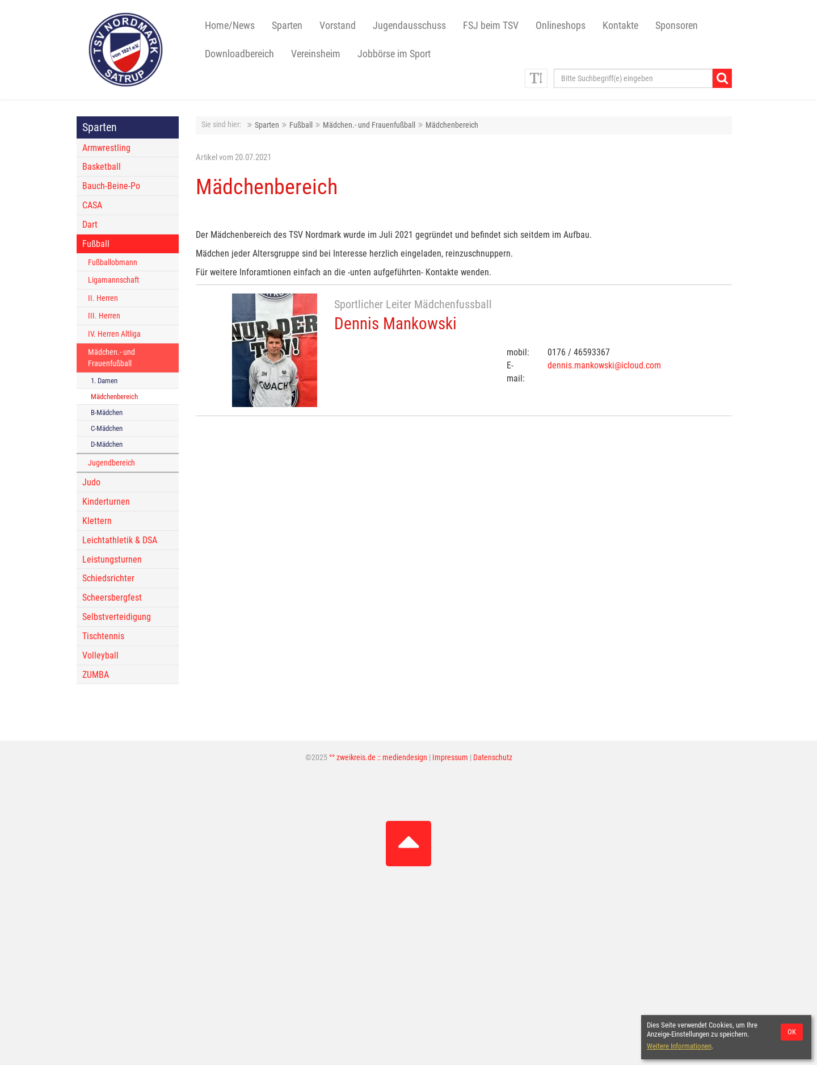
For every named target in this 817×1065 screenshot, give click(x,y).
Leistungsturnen (112, 559)
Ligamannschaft (113, 280)
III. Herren (104, 316)
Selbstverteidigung (116, 616)
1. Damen (104, 380)
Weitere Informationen (679, 1046)
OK (791, 1032)
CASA (92, 205)
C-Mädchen (107, 428)
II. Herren (103, 298)
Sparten (267, 125)
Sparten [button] (287, 25)
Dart (90, 224)
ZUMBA (95, 674)
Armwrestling (106, 147)
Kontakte (620, 25)
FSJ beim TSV (491, 25)
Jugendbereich (111, 463)
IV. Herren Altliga (114, 334)
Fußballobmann (112, 262)
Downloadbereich (239, 54)
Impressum (450, 757)
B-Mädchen (107, 412)
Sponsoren (676, 25)
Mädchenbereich (452, 125)
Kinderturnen (106, 501)
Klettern (97, 520)
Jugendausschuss (409, 25)
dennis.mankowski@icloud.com (604, 365)
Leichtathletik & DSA (119, 540)
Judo (91, 482)
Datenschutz (492, 757)
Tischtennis (103, 636)
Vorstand (337, 25)
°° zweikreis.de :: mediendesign (378, 757)
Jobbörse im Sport (394, 54)
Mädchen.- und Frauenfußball (369, 125)
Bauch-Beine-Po (111, 186)
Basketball (101, 166)
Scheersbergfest (112, 597)
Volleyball (100, 655)
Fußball (301, 125)
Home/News (230, 25)
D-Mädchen (107, 444)
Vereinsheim (315, 54)
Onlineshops (561, 25)
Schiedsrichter (108, 578)
